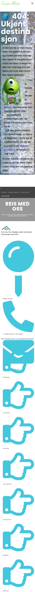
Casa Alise (11, 3)
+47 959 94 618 (8, 334)
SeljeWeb (5, 196)
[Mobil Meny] (32, 3)
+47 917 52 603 (18, 334)
